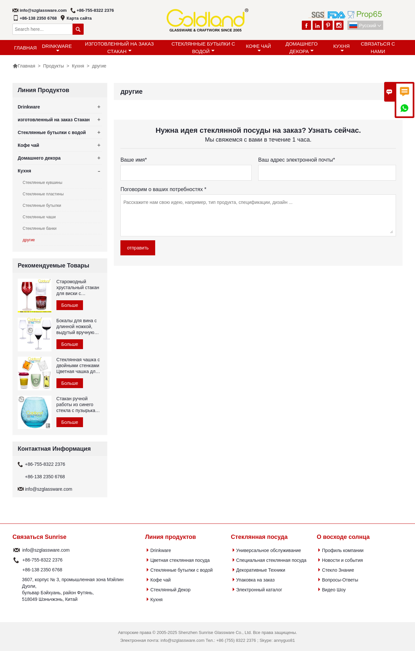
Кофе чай (258, 48)
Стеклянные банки (39, 228)
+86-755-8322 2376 (95, 10)
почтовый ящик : (16, 550)
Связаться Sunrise (39, 537)
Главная (25, 47)
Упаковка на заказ (255, 579)
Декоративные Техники (260, 570)
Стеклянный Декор (170, 589)
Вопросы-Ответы (340, 579)
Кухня (341, 48)
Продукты (53, 66)
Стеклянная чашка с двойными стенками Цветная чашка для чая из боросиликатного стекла (78, 365)
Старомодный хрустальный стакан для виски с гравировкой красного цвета (77, 287)
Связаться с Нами (378, 47)
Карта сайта (79, 18)
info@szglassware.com (43, 10)
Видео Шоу (333, 589)
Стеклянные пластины (43, 194)
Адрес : (16, 589)
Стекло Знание (338, 570)
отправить (138, 247)
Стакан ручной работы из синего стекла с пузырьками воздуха (78, 404)
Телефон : (16, 560)
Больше (69, 305)
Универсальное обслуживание (268, 550)
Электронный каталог (259, 589)
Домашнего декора (301, 47)
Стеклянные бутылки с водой (203, 47)
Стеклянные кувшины (42, 182)
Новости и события (342, 560)
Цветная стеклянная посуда (180, 560)
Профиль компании (342, 550)
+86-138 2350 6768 (38, 18)
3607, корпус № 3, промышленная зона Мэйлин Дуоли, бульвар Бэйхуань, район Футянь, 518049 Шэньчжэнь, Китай (72, 589)
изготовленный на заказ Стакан (119, 47)
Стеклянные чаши (39, 217)
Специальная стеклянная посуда (271, 560)
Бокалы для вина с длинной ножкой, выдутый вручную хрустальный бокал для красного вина (77, 326)
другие (29, 240)
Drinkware (57, 48)
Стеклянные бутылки (42, 205)
